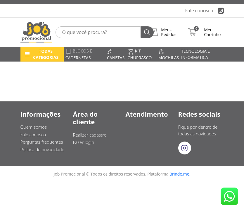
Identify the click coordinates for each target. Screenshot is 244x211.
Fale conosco (199, 10)
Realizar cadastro (90, 135)
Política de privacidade (42, 149)
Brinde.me (179, 174)
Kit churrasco (140, 54)
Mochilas (168, 54)
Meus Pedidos (168, 32)
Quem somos (33, 127)
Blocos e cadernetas (78, 54)
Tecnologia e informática (195, 54)
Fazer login (83, 142)
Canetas (115, 54)
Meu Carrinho (212, 32)
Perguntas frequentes (41, 142)
